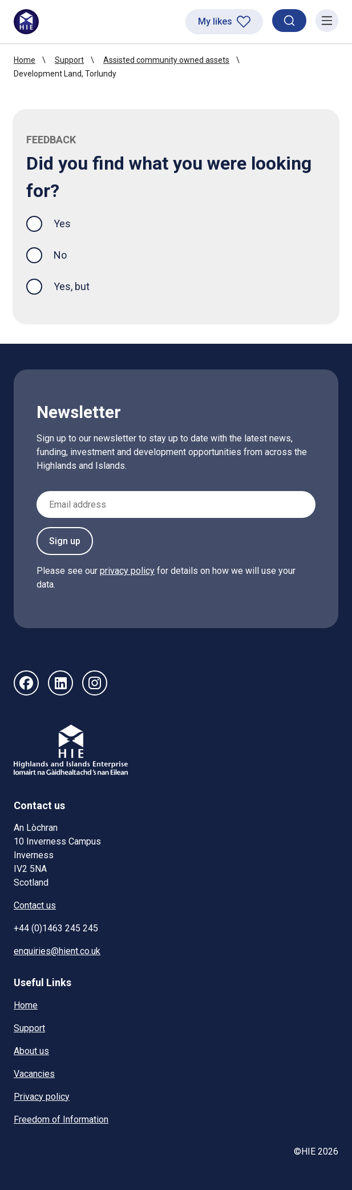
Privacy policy (42, 1096)
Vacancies (34, 1073)
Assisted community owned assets (166, 60)
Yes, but (72, 286)
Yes (71, 222)
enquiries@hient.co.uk (57, 951)
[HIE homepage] (26, 21)
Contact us (35, 905)
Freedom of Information (61, 1119)
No (60, 255)
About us (31, 1051)
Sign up (64, 541)
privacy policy (127, 570)
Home (24, 60)
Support (69, 60)
